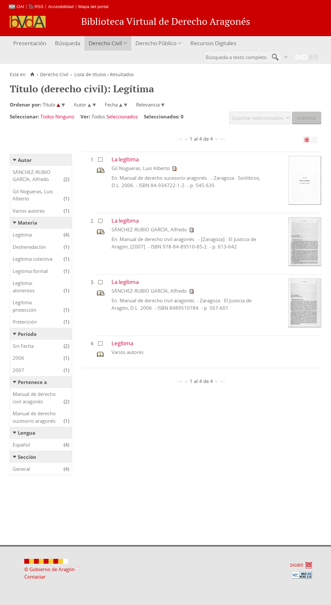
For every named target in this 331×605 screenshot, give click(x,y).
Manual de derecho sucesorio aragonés (34, 417)
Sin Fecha (23, 346)
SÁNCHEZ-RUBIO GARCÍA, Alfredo (31, 176)
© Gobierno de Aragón (49, 569)
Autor (25, 160)
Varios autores (29, 210)
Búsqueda (67, 43)
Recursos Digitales (213, 43)
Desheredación (29, 247)
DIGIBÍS (297, 565)
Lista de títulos (90, 74)
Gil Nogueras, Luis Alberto (33, 195)
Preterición (25, 321)
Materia (27, 222)
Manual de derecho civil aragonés (34, 398)
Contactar (35, 576)
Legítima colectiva (32, 259)
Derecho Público (155, 43)
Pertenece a (32, 382)
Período (27, 334)
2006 (18, 358)
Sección (27, 457)
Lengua (26, 432)
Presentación (29, 43)
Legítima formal (30, 271)
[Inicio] (32, 74)
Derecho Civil (105, 43)
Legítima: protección (24, 306)
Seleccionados (122, 116)
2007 (18, 370)
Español (21, 444)
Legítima (22, 234)
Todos (47, 116)
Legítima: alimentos (24, 287)
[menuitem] (30, 43)
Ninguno (64, 116)
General (21, 469)
